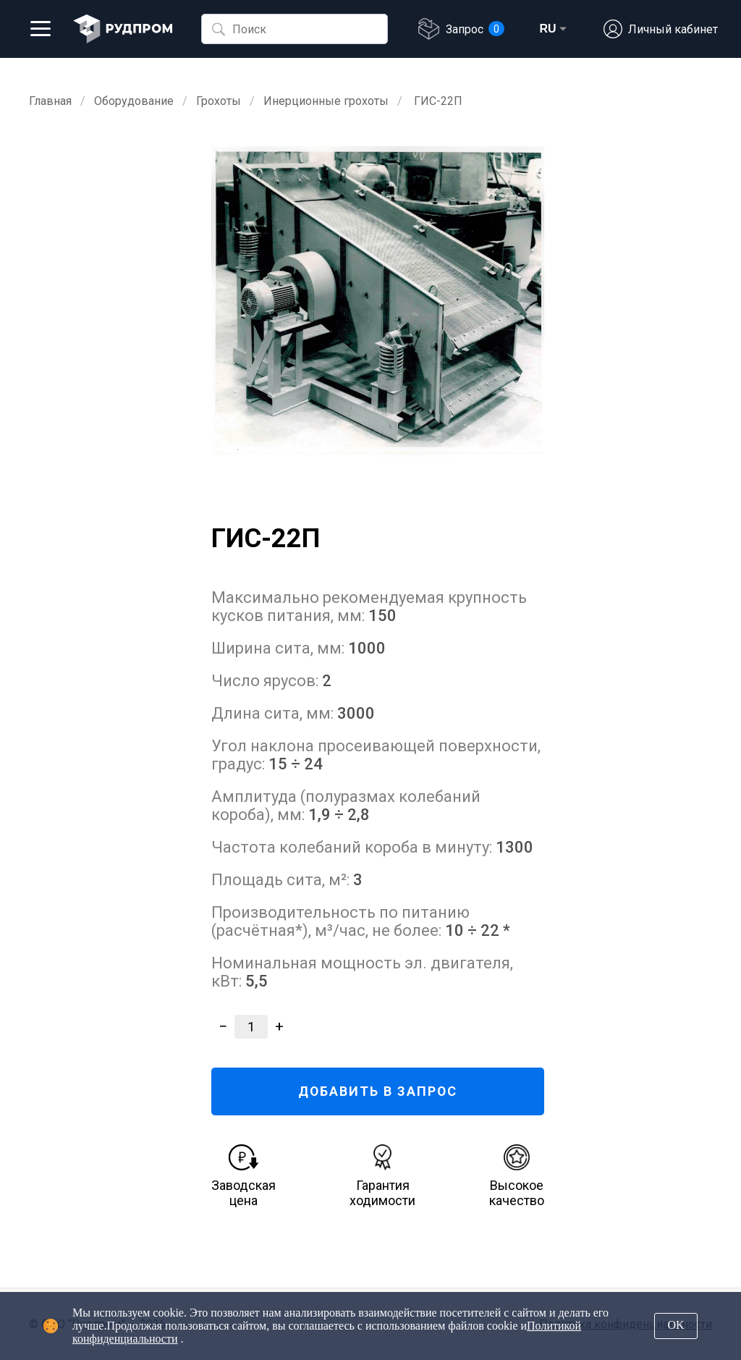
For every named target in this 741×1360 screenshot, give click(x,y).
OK (675, 1325)
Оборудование (134, 101)
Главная (50, 101)
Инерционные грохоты (326, 101)
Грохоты (218, 101)
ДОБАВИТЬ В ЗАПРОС (378, 1091)
